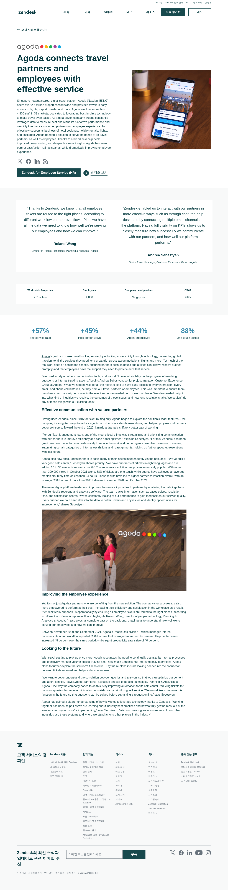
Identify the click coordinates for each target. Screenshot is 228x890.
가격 (87, 12)
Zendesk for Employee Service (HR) (49, 172)
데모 (129, 12)
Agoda (46, 356)
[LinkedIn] (190, 868)
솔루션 (108, 12)
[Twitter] (172, 868)
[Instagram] (208, 868)
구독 (134, 869)
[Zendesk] (20, 763)
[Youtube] (199, 868)
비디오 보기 (99, 172)
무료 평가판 (173, 12)
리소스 (150, 12)
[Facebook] (181, 868)
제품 (66, 12)
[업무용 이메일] (94, 869)
